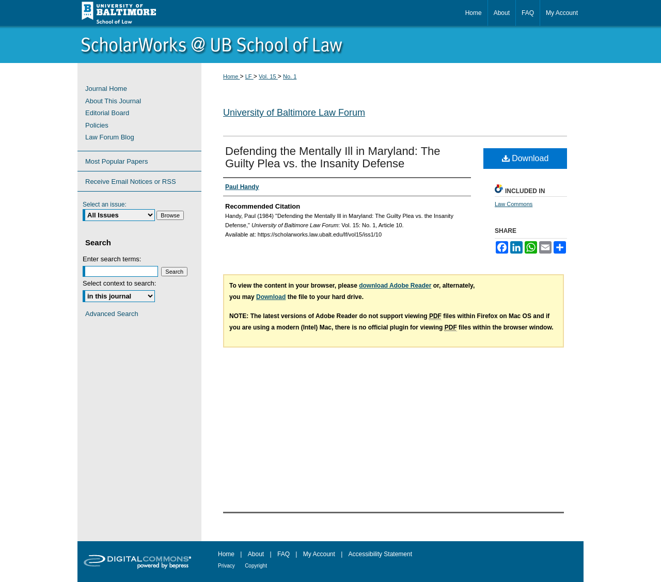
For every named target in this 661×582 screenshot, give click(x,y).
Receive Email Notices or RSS (130, 181)
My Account (319, 554)
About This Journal (113, 101)
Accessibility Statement (380, 554)
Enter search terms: (112, 259)
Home (231, 76)
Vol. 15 (268, 76)
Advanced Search (111, 314)
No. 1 (289, 76)
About (256, 554)
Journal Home (106, 88)
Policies (96, 125)
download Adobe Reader (395, 285)
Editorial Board (107, 113)
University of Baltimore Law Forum (294, 112)
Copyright (256, 566)
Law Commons (513, 204)
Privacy (226, 566)
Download (525, 158)
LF (249, 76)
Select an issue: (105, 204)
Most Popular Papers (116, 161)
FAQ (283, 554)
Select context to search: (119, 283)
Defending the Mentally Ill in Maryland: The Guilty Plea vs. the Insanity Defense (332, 157)
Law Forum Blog (109, 137)
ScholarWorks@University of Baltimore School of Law (330, 44)
